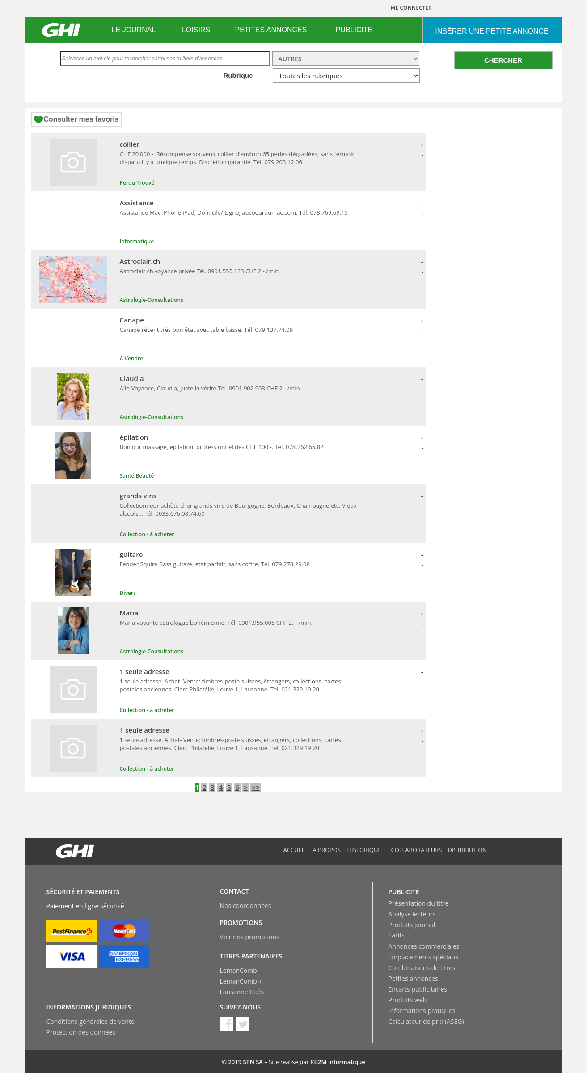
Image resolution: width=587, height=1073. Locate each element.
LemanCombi (239, 970)
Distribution (467, 850)
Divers (128, 593)
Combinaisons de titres (422, 967)
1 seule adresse (144, 671)
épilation (134, 437)
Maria (129, 612)
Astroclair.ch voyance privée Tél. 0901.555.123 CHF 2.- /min (199, 271)
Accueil (295, 850)
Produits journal (412, 924)
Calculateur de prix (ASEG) (426, 1021)
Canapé (132, 319)
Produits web (408, 1000)
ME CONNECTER (411, 8)
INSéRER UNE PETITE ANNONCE (491, 31)
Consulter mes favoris (80, 119)
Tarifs (397, 935)
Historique (364, 850)
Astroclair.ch (140, 261)
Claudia (132, 378)
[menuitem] (134, 30)
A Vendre (132, 358)
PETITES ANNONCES (271, 30)
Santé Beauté (137, 475)
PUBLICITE (354, 30)
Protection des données (81, 1032)
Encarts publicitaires (418, 989)
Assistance (137, 202)
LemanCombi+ (241, 981)
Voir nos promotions (249, 937)
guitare (131, 554)
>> (255, 787)
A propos (327, 850)
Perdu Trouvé (137, 183)
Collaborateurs (416, 850)
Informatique (137, 241)
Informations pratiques (422, 1010)
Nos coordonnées (245, 905)
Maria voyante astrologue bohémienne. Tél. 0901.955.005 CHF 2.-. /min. (216, 623)
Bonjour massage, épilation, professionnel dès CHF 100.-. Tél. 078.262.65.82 (222, 447)
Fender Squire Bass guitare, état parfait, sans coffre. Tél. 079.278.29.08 (215, 564)
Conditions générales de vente (90, 1021)
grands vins (138, 495)
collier (129, 144)
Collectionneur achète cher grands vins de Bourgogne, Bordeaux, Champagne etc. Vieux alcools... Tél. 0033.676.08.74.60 (238, 509)
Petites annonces (413, 978)
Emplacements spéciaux (424, 957)
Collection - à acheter (147, 534)
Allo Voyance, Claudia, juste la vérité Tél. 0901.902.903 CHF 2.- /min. (211, 388)
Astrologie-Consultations (151, 300)
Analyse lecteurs (412, 914)
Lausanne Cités (242, 992)
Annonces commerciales (424, 946)
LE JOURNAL (134, 30)
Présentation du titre (419, 903)
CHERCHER (503, 60)
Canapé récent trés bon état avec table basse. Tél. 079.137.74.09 (206, 330)
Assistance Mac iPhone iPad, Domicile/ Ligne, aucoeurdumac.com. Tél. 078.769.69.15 (234, 212)
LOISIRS (196, 30)
